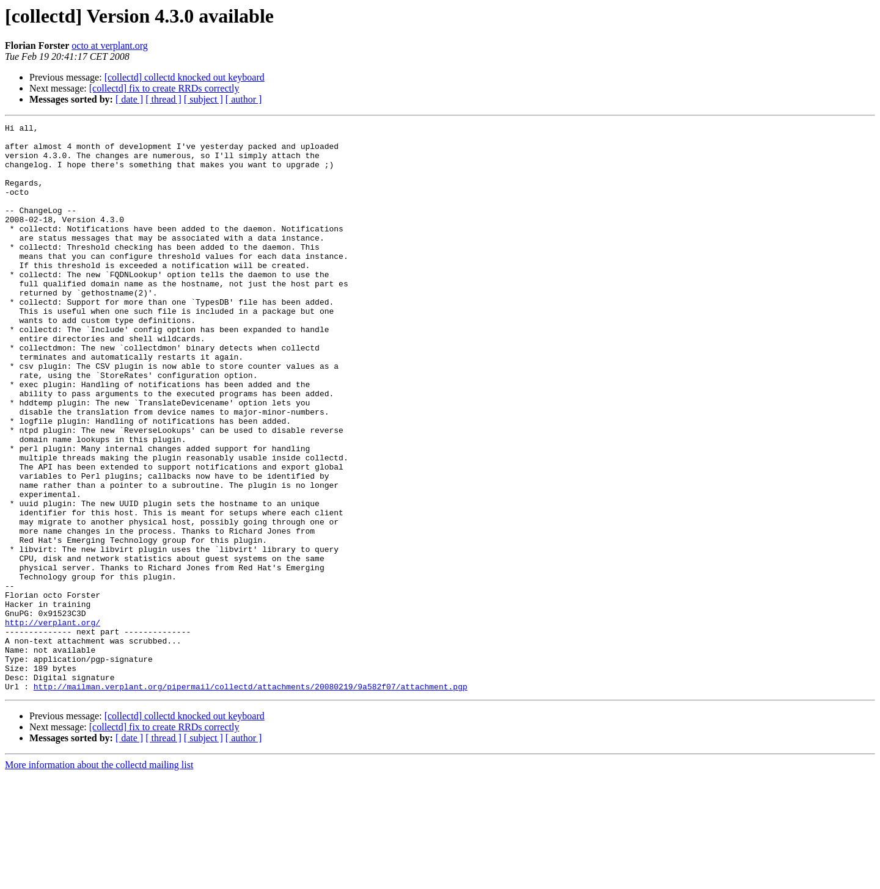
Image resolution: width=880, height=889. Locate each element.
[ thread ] (163, 99)
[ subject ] (203, 99)
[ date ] (129, 99)
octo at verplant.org (110, 45)
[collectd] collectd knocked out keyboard (185, 77)
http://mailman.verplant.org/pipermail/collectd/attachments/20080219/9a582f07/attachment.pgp (251, 799)
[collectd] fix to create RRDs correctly (164, 88)
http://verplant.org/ (52, 722)
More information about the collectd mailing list (99, 878)
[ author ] (244, 99)
